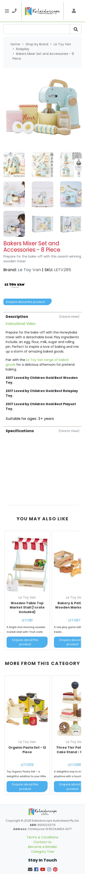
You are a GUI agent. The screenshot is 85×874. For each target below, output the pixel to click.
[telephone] (14, 10)
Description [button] (42, 316)
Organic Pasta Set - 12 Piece (27, 749)
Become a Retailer (42, 847)
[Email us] (30, 869)
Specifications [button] (42, 430)
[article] (27, 591)
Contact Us (42, 842)
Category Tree (42, 851)
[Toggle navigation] (7, 10)
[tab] (42, 366)
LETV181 (27, 620)
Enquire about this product (25, 302)
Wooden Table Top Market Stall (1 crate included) (27, 607)
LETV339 (27, 764)
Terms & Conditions (42, 837)
